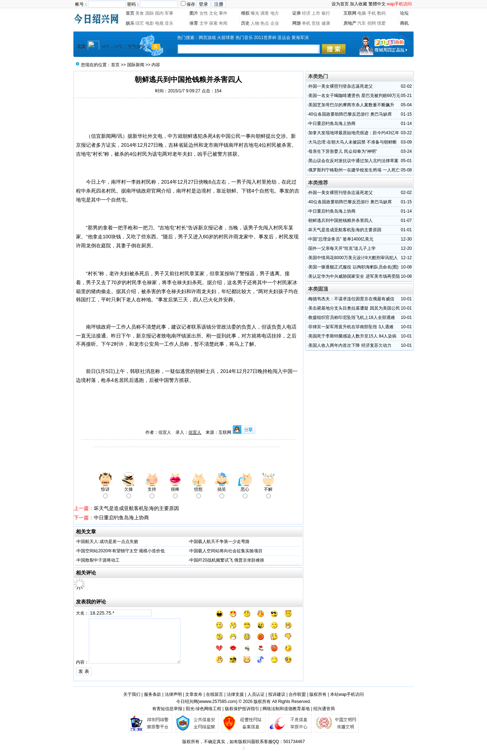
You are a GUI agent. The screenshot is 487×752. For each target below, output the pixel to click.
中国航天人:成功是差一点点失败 (107, 541)
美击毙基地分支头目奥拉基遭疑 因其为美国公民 (354, 308)
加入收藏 (358, 3)
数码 (381, 13)
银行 (326, 13)
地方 (274, 13)
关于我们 (131, 694)
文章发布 (193, 694)
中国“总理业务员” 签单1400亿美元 (340, 239)
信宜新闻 (101, 136)
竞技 (316, 23)
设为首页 (340, 3)
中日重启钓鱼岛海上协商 (121, 517)
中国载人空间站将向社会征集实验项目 (225, 550)
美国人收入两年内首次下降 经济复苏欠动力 (349, 345)
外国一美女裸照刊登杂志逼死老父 (340, 86)
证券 (296, 13)
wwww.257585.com (217, 701)
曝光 (255, 13)
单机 (306, 23)
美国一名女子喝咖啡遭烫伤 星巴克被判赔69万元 (354, 95)
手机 (371, 13)
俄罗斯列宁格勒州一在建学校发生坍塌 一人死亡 (354, 170)
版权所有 (318, 694)
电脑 (361, 13)
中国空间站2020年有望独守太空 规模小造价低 (121, 550)
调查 (264, 13)
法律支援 (235, 694)
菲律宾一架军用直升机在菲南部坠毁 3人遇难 (351, 326)
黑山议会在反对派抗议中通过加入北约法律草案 (353, 160)
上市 (316, 13)
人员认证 (256, 694)
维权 (245, 13)
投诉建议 (276, 694)
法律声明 (173, 694)
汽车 (361, 23)
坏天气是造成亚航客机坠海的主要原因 (136, 508)
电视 (159, 23)
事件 (223, 13)
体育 (193, 23)
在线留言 (214, 694)
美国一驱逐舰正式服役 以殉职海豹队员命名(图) (353, 267)
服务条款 (152, 694)
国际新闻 (135, 64)
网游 (296, 23)
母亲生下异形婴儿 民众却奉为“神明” (342, 151)
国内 (159, 13)
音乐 (169, 23)
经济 (306, 13)
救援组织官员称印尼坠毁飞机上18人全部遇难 (351, 317)
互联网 (349, 13)
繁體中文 (377, 3)
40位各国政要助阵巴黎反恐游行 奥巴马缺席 (350, 114)
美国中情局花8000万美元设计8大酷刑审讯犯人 (352, 257)
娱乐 (130, 23)
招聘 (371, 23)
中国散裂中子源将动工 (98, 560)
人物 (255, 23)
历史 (245, 23)
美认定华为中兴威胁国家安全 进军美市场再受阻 (354, 276)
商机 (404, 23)
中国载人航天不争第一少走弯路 (219, 541)
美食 (139, 13)
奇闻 (223, 23)
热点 (264, 23)
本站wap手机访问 (347, 694)
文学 (203, 23)
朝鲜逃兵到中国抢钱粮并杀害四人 (340, 220)
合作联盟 (297, 694)
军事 (169, 13)
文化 (213, 13)
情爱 (381, 23)
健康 (326, 23)
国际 (149, 13)
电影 (149, 23)
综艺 (139, 23)
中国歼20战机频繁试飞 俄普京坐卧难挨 (226, 560)
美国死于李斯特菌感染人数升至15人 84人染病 (352, 336)
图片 (193, 13)
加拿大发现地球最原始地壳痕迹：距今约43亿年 (353, 132)
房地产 (349, 23)
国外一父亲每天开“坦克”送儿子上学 (342, 248)
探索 (213, 23)
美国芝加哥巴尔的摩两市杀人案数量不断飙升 (351, 104)
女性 (203, 13)
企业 (274, 23)
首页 (130, 13)
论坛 (404, 13)
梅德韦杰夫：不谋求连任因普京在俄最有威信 (351, 298)
